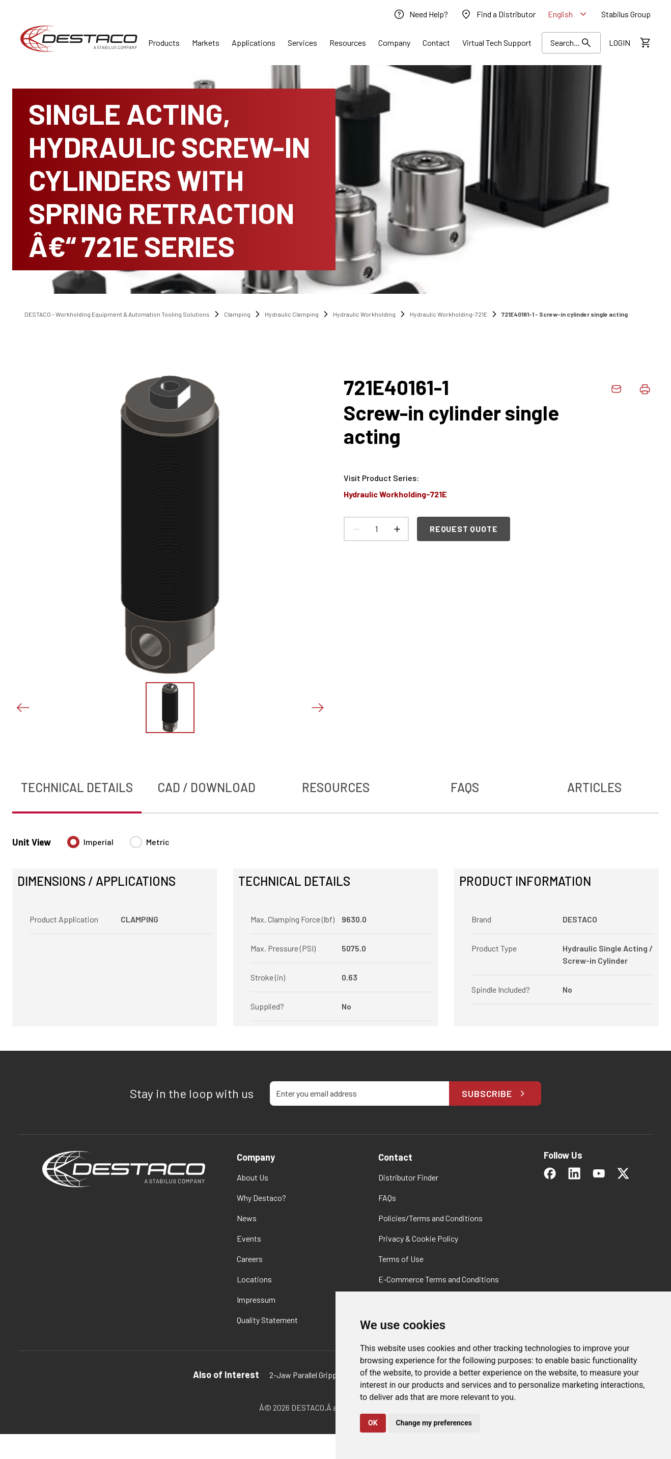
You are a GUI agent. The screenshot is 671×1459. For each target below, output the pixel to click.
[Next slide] (317, 707)
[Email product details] (616, 389)
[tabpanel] (335, 925)
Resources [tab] (336, 787)
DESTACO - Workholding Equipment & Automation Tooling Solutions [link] (117, 314)
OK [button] (373, 1423)
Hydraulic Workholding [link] (364, 314)
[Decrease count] (356, 529)
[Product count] (376, 529)
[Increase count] (396, 529)
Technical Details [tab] (77, 787)
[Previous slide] (22, 707)
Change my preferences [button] (434, 1423)
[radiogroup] (118, 846)
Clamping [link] (237, 314)
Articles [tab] (594, 787)
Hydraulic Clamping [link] (292, 314)
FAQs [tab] (465, 787)
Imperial (98, 842)
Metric (158, 842)
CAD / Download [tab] (206, 787)
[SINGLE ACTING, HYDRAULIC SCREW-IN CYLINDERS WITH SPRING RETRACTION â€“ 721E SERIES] (335, 179)
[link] (420, 14)
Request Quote (463, 529)
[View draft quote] (644, 43)
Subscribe (495, 1093)
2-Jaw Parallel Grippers (308, 1375)
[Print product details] (644, 389)
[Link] (164, 43)
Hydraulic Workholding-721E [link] (448, 314)
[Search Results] (571, 42)
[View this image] (170, 707)
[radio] (73, 842)
